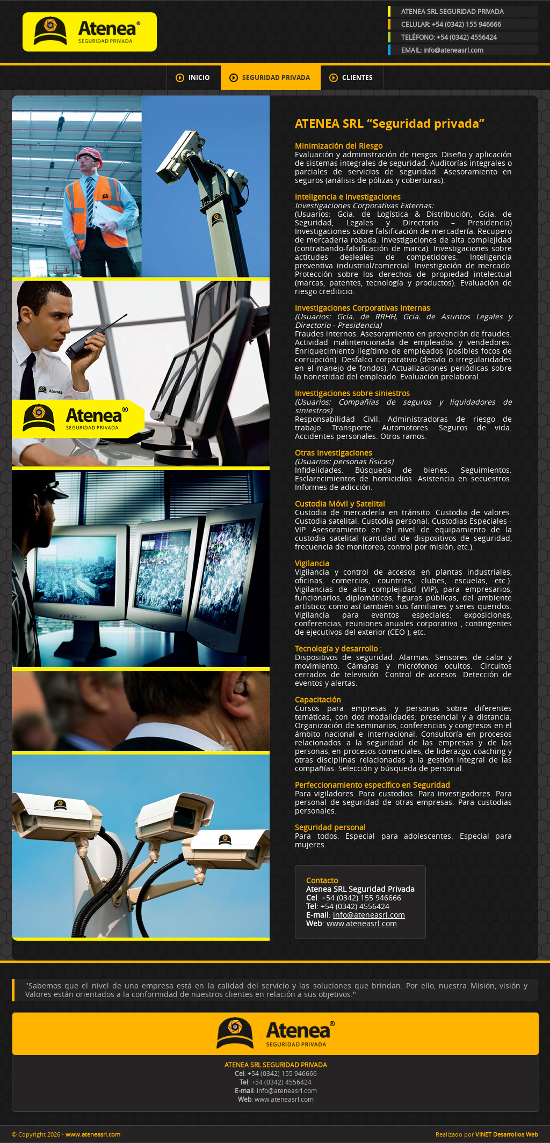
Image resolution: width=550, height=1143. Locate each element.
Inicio (199, 77)
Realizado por (487, 1134)
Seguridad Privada (276, 77)
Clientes (357, 77)
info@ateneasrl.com (369, 915)
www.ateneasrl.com (362, 923)
